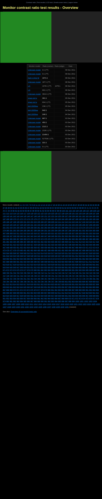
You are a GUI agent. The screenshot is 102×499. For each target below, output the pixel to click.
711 (45, 273)
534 (14, 256)
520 (62, 253)
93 (46, 211)
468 (76, 247)
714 (56, 273)
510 (28, 253)
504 (7, 253)
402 (42, 242)
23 (66, 205)
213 (66, 222)
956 (21, 298)
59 (58, 208)
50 (36, 208)
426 (28, 245)
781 (94, 279)
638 (83, 264)
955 (18, 298)
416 (90, 242)
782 (97, 279)
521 (66, 253)
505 (11, 253)
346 (42, 236)
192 (90, 219)
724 (90, 273)
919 (87, 293)
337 (11, 236)
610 (83, 262)
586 (97, 259)
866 (97, 287)
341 (24, 236)
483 (31, 250)
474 (97, 247)
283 (18, 230)
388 (90, 239)
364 (7, 239)
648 (21, 267)
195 (4, 222)
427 (31, 245)
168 (7, 219)
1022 (80, 304)
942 (69, 296)
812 (7, 284)
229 (24, 225)
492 (62, 250)
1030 (18, 307)
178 (42, 219)
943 (73, 296)
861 (80, 287)
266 (56, 228)
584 (90, 259)
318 (42, 233)
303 (87, 230)
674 (14, 270)
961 (38, 298)
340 (21, 236)
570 (42, 259)
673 (11, 270)
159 (73, 216)
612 (90, 262)
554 (83, 256)
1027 (5, 307)
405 (52, 242)
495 (73, 250)
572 (49, 259)
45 (23, 208)
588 (7, 262)
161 (80, 216)
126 (56, 213)
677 (24, 270)
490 (56, 250)
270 (69, 228)
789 (24, 281)
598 (42, 262)
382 (69, 239)
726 (97, 273)
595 (31, 262)
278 (97, 228)
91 (41, 211)
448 (7, 247)
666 (83, 267)
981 (11, 301)
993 (52, 301)
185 (66, 219)
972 (76, 298)
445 (94, 245)
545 (52, 256)
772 (62, 279)
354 (69, 236)
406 (56, 242)
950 (97, 296)
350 (56, 236)
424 (21, 245)
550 (69, 256)
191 (87, 219)
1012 (36, 304)
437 (66, 245)
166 (97, 216)
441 (80, 245)
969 (66, 298)
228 (21, 225)
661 (66, 267)
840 (7, 287)
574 (56, 259)
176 (35, 219)
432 (49, 245)
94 (48, 211)
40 (11, 208)
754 (97, 276)
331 (87, 233)
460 (49, 247)
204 (35, 222)
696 (90, 270)
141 (11, 216)
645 (11, 267)
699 (4, 273)
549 (66, 256)
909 (52, 293)
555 (87, 256)
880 (49, 290)
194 (97, 219)
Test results (41, 2)
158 (69, 216)
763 (31, 279)
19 (56, 205)
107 (87, 211)
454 (28, 247)
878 (42, 290)
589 (11, 262)
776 (76, 279)
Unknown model (34, 70)
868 (7, 290)
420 (7, 245)
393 (11, 242)
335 (4, 236)
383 (73, 239)
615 (4, 264)
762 (28, 279)
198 (14, 222)
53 (43, 208)
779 (87, 279)
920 (90, 293)
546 (56, 256)
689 (66, 270)
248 (90, 225)
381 (66, 239)
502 (97, 250)
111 (4, 213)
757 (11, 279)
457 (38, 247)
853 (52, 287)
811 (4, 284)
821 (38, 284)
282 (14, 230)
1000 (77, 301)
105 (80, 211)
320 (49, 233)
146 (28, 216)
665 (80, 267)
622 (28, 264)
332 (90, 233)
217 (80, 222)
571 (45, 259)
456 (35, 247)
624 (35, 264)
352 (62, 236)
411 (73, 242)
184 (62, 219)
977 (94, 298)
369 (24, 239)
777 (80, 279)
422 (14, 245)
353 (66, 236)
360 (90, 236)
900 (21, 293)
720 (76, 273)
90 (38, 211)
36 (98, 205)
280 (7, 230)
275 (87, 228)
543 (45, 256)
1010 (27, 304)
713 (52, 273)
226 (14, 225)
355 (73, 236)
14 (44, 205)
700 (7, 273)
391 (4, 242)
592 (21, 262)
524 (76, 253)
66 (75, 208)
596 (35, 262)
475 (4, 250)
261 (38, 228)
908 (49, 293)
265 (52, 228)
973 (80, 298)
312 (21, 233)
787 (18, 281)
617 (11, 264)
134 (83, 213)
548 (62, 256)
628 (49, 264)
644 (7, 267)
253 (11, 228)
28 (79, 205)
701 (11, 273)
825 (52, 284)
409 (66, 242)
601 (52, 262)
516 (49, 253)
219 (87, 222)
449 (11, 247)
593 (24, 262)
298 (69, 230)
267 (59, 228)
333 (94, 233)
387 (87, 239)
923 (4, 296)
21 (61, 205)
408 (62, 242)
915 (73, 293)
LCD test (49, 2)
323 (59, 233)
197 (11, 222)
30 (83, 205)
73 (92, 208)
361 (94, 236)
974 (83, 298)
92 (43, 211)
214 (69, 222)
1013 (40, 304)
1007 (14, 304)
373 (38, 239)
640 (90, 264)
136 (90, 213)
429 (38, 245)
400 (35, 242)
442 (83, 245)
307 (4, 233)
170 (14, 219)
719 (73, 273)
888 (76, 290)
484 (35, 250)
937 (52, 296)
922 (97, 293)
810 (97, 281)
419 (4, 245)
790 (28, 281)
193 (94, 219)
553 (80, 256)
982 (14, 301)
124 (49, 213)
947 (87, 296)
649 (24, 267)
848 (35, 287)
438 (69, 245)
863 (87, 287)
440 (76, 245)
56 (51, 208)
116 (21, 213)
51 (38, 208)
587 (4, 262)
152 (49, 216)
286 (28, 230)
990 (42, 301)
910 (56, 293)
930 (28, 296)
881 (52, 290)
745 (66, 276)
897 (11, 293)
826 (56, 284)
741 (52, 276)
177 (38, 219)
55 (48, 208)
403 (45, 242)
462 (56, 247)
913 (66, 293)
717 (66, 273)
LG (29, 86)
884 (62, 290)
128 (62, 213)
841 (11, 287)
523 (73, 253)
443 (87, 245)
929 (24, 296)
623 (31, 264)
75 (97, 208)
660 (62, 267)
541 (38, 256)
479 (18, 250)
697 (94, 270)
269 (66, 228)
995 (59, 301)
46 (26, 208)
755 (4, 279)
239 (59, 225)
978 (97, 298)
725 (94, 273)
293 (52, 230)
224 (7, 225)
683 (45, 270)
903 (31, 293)
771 (59, 279)
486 (42, 250)
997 (66, 301)
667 (87, 267)
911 (59, 293)
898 (14, 293)
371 (31, 239)
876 (35, 290)
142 (14, 216)
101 (66, 211)
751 (87, 276)
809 (94, 281)
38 (6, 208)
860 (76, 287)
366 (14, 239)
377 (52, 239)
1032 (27, 307)
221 (94, 222)
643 (4, 267)
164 (90, 216)
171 (18, 219)
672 (7, 270)
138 (97, 213)
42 (16, 208)
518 (56, 253)
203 (31, 222)
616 (7, 264)
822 (42, 284)
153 (52, 216)
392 (7, 242)
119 (31, 213)
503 (4, 253)
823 (45, 284)
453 (24, 247)
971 (73, 298)
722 (83, 273)
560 (7, 259)
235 (45, 225)
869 (11, 290)
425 (24, 245)
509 (24, 253)
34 (93, 205)
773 (66, 279)
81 (16, 211)
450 (14, 247)
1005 (5, 304)
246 (83, 225)
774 (69, 279)
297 (66, 230)
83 (21, 211)
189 (80, 219)
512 (35, 253)
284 (21, 230)
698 (97, 270)
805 (80, 281)
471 (87, 247)
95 (51, 211)
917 (80, 293)
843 (18, 287)
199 (18, 222)
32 (88, 205)
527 (87, 253)
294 (56, 230)
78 (9, 211)
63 (68, 208)
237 (52, 225)
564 (21, 259)
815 (18, 284)
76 (4, 211)
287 (31, 230)
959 (31, 298)
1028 (9, 307)
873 (24, 290)
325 (66, 233)
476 (7, 250)
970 (69, 298)
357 (80, 236)
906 (42, 293)
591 (18, 262)
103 (73, 211)
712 (49, 273)
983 (18, 301)
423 (18, 245)
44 (21, 208)
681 (38, 270)
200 (21, 222)
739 (45, 276)
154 (56, 216)
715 (59, 273)
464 (62, 247)
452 (21, 247)
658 (56, 267)
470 (83, 247)
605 (66, 262)
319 (45, 233)
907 (45, 293)
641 (94, 264)
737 (38, 276)
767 (45, 279)
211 (59, 222)
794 (42, 281)
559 (4, 259)
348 (49, 236)
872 (21, 290)
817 (24, 284)
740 (49, 276)
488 (49, 250)
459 (45, 247)
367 (18, 239)
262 (42, 228)
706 (28, 273)
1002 (86, 301)
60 (60, 208)
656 (49, 267)
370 (28, 239)
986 (28, 301)
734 (28, 276)
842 (14, 287)
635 (73, 264)
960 (35, 298)
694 (83, 270)
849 (38, 287)
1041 (67, 307)
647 (18, 267)
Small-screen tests (60, 2)
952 (7, 298)
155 (59, 216)
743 (59, 276)
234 (42, 225)
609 (80, 262)
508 (21, 253)
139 (4, 216)
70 (85, 208)
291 (45, 230)
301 (80, 230)
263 (45, 228)
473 (94, 247)
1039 (58, 307)
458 (42, 247)
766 (42, 279)
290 (42, 230)
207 (45, 222)
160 (76, 216)
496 (76, 250)
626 (42, 264)
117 (24, 213)
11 (37, 205)
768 (49, 279)
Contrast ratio (31, 2)
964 (49, 298)
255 (18, 228)
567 (31, 259)
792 (35, 281)
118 (28, 213)
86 (28, 211)
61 (63, 208)
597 (38, 262)
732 (21, 276)
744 (62, 276)
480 (21, 250)
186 (69, 219)
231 (31, 225)
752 (90, 276)
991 (45, 301)
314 (28, 233)
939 (59, 296)
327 (73, 233)
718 (69, 273)
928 (21, 296)
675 (18, 270)
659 (59, 267)
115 (18, 213)
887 (73, 290)
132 (76, 213)
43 (19, 208)
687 (59, 270)
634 (69, 264)
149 (38, 216)
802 (69, 281)
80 (13, 211)
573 (52, 259)
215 (73, 222)
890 (83, 290)
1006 (9, 304)
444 (90, 245)
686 (56, 270)
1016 (53, 304)
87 (31, 211)
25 (71, 205)
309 (11, 233)
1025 (93, 304)
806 (83, 281)
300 (76, 230)
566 (28, 259)
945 (80, 296)
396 (21, 242)
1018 (62, 304)
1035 (40, 307)
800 (62, 281)
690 (69, 270)
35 (96, 205)
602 (56, 262)
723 (87, 273)
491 (59, 250)
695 (87, 270)
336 (7, 236)
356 (76, 236)
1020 (71, 304)
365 (11, 239)
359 (87, 236)
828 (62, 284)
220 (90, 222)
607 (73, 262)
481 (24, 250)
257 (24, 228)
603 (59, 262)
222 (97, 222)
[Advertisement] (25, 37)
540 (35, 256)
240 (62, 225)
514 (42, 253)
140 (7, 216)
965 (52, 298)
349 (52, 236)
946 (83, 296)
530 (97, 253)
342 (28, 236)
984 (21, 301)
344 (35, 236)
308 (7, 233)
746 (69, 276)
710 (42, 273)
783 (4, 281)
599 (45, 262)
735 (31, 276)
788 (21, 281)
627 (45, 264)
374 (42, 239)
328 (76, 233)
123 (45, 213)
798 (56, 281)
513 (38, 253)
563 (18, 259)
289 (38, 230)
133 (80, 213)
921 (94, 293)
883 (59, 290)
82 (19, 211)
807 (87, 281)
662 (69, 267)
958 (28, 298)
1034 (36, 307)
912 (62, 293)
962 (42, 298)
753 (94, 276)
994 (56, 301)
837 (94, 284)
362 (97, 236)
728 (7, 276)
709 (38, 273)
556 (90, 256)
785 (11, 281)
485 (38, 250)
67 (78, 208)
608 (76, 262)
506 (14, 253)
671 (4, 270)
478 (14, 250)
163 (87, 216)
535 (18, 256)
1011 (31, 304)
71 (87, 208)
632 (62, 264)
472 (90, 247)
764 (35, 279)
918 (83, 293)
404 (49, 242)
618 (14, 264)
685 (52, 270)
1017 (58, 304)
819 (31, 284)
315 (31, 233)
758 (14, 279)
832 (76, 284)
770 (56, 279)
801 (66, 281)
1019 (67, 304)
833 (80, 284)
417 (94, 242)
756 (7, 279)
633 (66, 264)
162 (83, 216)
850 (42, 287)
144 (21, 216)
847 (31, 287)
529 (94, 253)
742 (56, 276)
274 (83, 228)
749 (80, 276)
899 (18, 293)
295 (59, 230)
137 (94, 213)
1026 (98, 304)
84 (23, 211)
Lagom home (72, 2)
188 (76, 219)
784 (7, 281)
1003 (91, 301)
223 (4, 225)
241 (66, 225)
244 (76, 225)
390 (97, 239)
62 (65, 208)
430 (42, 245)
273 (80, 228)
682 (42, 270)
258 (28, 228)
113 (11, 213)
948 (90, 296)
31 (86, 205)
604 (62, 262)
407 (59, 242)
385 (80, 239)
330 (83, 233)
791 (31, 281)
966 (56, 298)
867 (4, 290)
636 (76, 264)
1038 (53, 307)
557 (94, 256)
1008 (18, 304)
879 (45, 290)
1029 (14, 307)
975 (87, 298)
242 (69, 225)
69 (83, 208)
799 (59, 281)
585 (94, 259)
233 (38, 225)
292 (49, 230)
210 (56, 222)
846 (28, 287)
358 (83, 236)
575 (59, 259)
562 (14, 259)
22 (64, 205)
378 (56, 239)
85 (26, 211)
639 (87, 264)
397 (24, 242)
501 (94, 250)
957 (24, 298)
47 (28, 208)
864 (90, 287)
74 (95, 208)
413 (80, 242)
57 (53, 208)
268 (62, 228)
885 (66, 290)
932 (35, 296)
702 (14, 273)
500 (90, 250)
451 (18, 247)
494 (69, 250)
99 (60, 211)
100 (63, 211)
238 (56, 225)
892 (90, 290)
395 (18, 242)
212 (62, 222)
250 (97, 225)
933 (38, 296)
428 (35, 245)
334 (97, 233)
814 (14, 284)
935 (45, 296)
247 (87, 225)
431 (45, 245)
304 (90, 230)
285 (24, 230)
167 (4, 219)
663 (73, 267)
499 (87, 250)
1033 (31, 307)
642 (97, 264)
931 (31, 296)
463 (59, 247)
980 (7, 301)
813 (11, 284)
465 (66, 247)
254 (14, 228)
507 (18, 253)
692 (76, 270)
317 (38, 233)
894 (97, 290)
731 (18, 276)
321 (52, 233)
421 (11, 245)
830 (69, 284)
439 (73, 245)
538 (28, 256)
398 (28, 242)
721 (80, 273)
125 (52, 213)
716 (62, 273)
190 (83, 219)
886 (69, 290)
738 (42, 276)
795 (45, 281)
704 (21, 273)
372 (35, 239)
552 (76, 256)
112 (7, 213)
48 (31, 208)
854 (56, 287)
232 (35, 225)
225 (11, 225)
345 (38, 236)
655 (45, 267)
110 (98, 211)
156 (62, 216)
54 (46, 208)
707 (31, 273)
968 (62, 298)
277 (94, 228)
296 (62, 230)
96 (53, 211)
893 (94, 290)
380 (62, 239)
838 (97, 284)
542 (42, 256)
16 (49, 205)
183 (59, 219)
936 (49, 296)
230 (28, 225)
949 (94, 296)
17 (51, 205)
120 (35, 213)
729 (11, 276)
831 (73, 284)
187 (73, 219)
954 (14, 298)
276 (90, 228)
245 (80, 225)
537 (24, 256)
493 (66, 250)
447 (4, 247)
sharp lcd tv (32, 98)
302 (83, 230)
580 (76, 259)
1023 (85, 304)
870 (14, 290)
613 (94, 262)
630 (56, 264)
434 (56, 245)
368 (21, 239)
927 (18, 296)
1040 (62, 307)
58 (55, 208)
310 (14, 233)
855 (59, 287)
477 (11, 250)
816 (21, 284)
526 (83, 253)
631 (59, 264)
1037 (49, 307)
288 (35, 230)
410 (69, 242)
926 (14, 296)
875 (31, 290)
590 (14, 262)
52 (41, 208)
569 (38, 259)
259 (31, 228)
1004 (95, 301)
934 (42, 296)
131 (73, 213)
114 (14, 213)
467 (73, 247)
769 (52, 279)
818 (28, 284)
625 (38, 264)
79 (11, 211)
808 (90, 281)
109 (94, 211)
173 (24, 219)
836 (90, 284)
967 (59, 298)
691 (73, 270)
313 (24, 233)
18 (54, 205)
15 (46, 205)
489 (52, 250)
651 (31, 267)
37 (4, 208)
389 (94, 239)
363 (4, 239)
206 (42, 222)
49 (33, 208)
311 (18, 233)
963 (45, 298)
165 (94, 216)
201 (24, 222)
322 (56, 233)
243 (73, 225)
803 (73, 281)
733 (24, 276)
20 (59, 205)
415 (87, 242)
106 (84, 211)
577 (66, 259)
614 (97, 262)
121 (38, 213)
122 (42, 213)
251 (4, 228)
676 (21, 270)
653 (38, 267)
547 (59, 256)
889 (80, 290)
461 (52, 247)
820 (35, 284)
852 (49, 287)
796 (49, 281)
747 (73, 276)
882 (56, 290)
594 (28, 262)
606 (69, 262)
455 (31, 247)
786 (14, 281)
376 (49, 239)
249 (94, 225)
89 (36, 211)
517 (52, 253)
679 (31, 270)
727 (4, 276)
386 (83, 239)
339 (18, 236)
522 (69, 253)
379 (59, 239)
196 (7, 222)
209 (52, 222)
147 (31, 216)
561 (11, 259)
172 (21, 219)
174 (28, 219)
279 (4, 230)
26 (74, 205)
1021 (76, 304)
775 (73, 279)
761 (24, 279)
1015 (49, 304)
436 (62, 245)
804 (76, 281)
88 (33, 211)
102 (70, 211)
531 (4, 256)
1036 (45, 307)
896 (7, 293)
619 (18, 264)
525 (80, 253)
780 (90, 279)
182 (56, 219)
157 (66, 216)
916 (76, 293)
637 (80, 264)
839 (4, 287)
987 (31, 301)
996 (62, 301)
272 (76, 228)
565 (24, 259)
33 (91, 205)
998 (69, 301)
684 (49, 270)
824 (49, 284)
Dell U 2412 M (33, 78)
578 (69, 259)
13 (42, 205)
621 (24, 264)
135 (87, 213)
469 (80, 247)
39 (9, 208)
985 (24, 301)
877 (38, 290)
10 (34, 205)
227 (18, 225)
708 (35, 273)
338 (14, 236)
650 (28, 267)
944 (76, 296)
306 (97, 230)
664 (76, 267)
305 (94, 230)
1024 (89, 304)
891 (87, 290)
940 (62, 296)
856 (62, 287)
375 (45, 239)
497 (80, 250)
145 (24, 216)
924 (7, 296)
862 (83, 287)
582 (83, 259)
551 (73, 256)
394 (14, 242)
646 (14, 267)
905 (38, 293)
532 (7, 256)
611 (87, 262)
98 (58, 211)
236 (49, 225)
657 (52, 267)
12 (39, 205)
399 (31, 242)
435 (59, 245)
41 (13, 208)
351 (59, 236)
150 (42, 216)
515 (45, 253)
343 (31, 236)
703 (18, 273)
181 (52, 219)
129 (66, 213)
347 (45, 236)
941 (66, 296)
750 (83, 276)
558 (97, 256)
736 (35, 276)
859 (73, 287)
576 (62, 259)
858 (69, 287)
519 (59, 253)
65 (73, 208)
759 (18, 279)
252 (7, 228)
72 (90, 208)
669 (94, 267)
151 (45, 216)
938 (56, 296)
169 (11, 219)
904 (35, 293)
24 (69, 205)
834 (83, 284)
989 (38, 301)
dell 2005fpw (33, 106)
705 (24, 273)
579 (73, 259)
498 (83, 250)
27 (76, 205)
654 (42, 267)
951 (4, 298)
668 (90, 267)
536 (21, 256)
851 (45, 287)
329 (80, 233)
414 (83, 242)
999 (73, 301)
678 (28, 270)
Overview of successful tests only (24, 312)
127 (59, 213)
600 (49, 262)
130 (69, 213)
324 (62, 233)
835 (87, 284)
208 (49, 222)
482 (28, 250)
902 (28, 293)
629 (52, 264)
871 (18, 290)
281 (11, 230)
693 (80, 270)
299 (73, 230)
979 (4, 301)
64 (70, 208)
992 (49, 301)
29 (81, 205)
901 (24, 293)
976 (90, 298)
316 (35, 233)
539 (31, 256)
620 (21, 264)
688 (62, 270)
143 (18, 216)
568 (35, 259)
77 (6, 211)
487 (45, 250)
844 (21, 287)
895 (4, 293)
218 (83, 222)
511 (31, 253)
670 (97, 267)
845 (24, 287)
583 (87, 259)
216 (76, 222)
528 (90, 253)
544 (49, 256)
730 (14, 276)
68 (80, 208)
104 (77, 211)
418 (97, 242)
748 (76, 276)
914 (69, 293)
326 (69, 233)
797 (52, 281)
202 (28, 222)
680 (35, 270)
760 (21, 279)
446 (97, 245)
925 (11, 296)
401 (38, 242)
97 (55, 211)
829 (66, 284)
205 (38, 222)
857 (66, 287)
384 (76, 239)
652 (35, 267)
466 (69, 247)
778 (83, 279)
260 (35, 228)
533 (11, 256)
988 (35, 301)
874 (28, 290)
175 (31, 219)
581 (80, 259)
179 (45, 219)
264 (49, 228)
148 (35, 216)
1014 (45, 304)
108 (91, 211)
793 (38, 281)
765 (38, 279)
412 (76, 242)
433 (52, 245)
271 (73, 228)
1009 (22, 304)
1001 (82, 301)
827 (59, 284)
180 (49, 219)
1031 (22, 307)
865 (94, 287)
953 (11, 298)
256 (21, 228)
